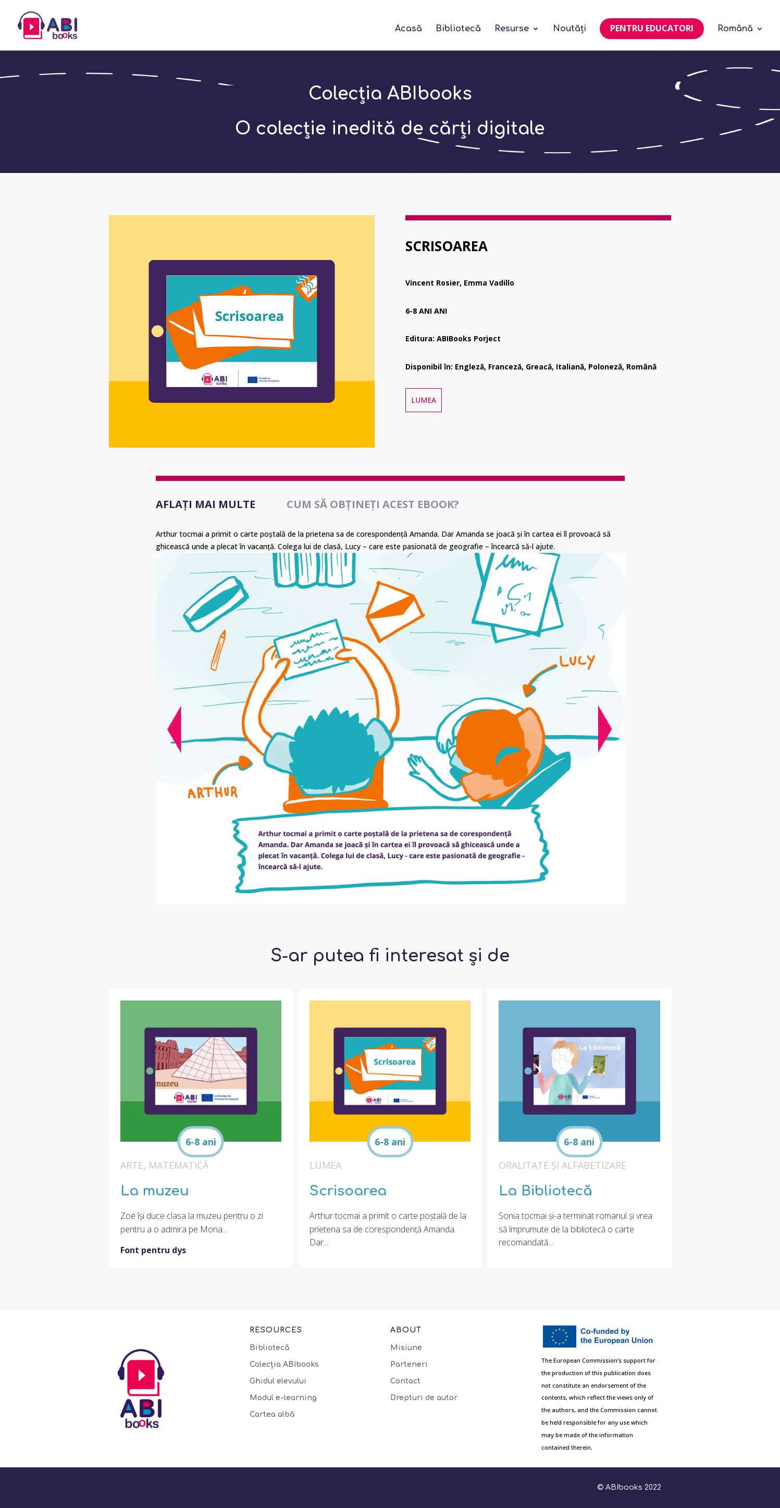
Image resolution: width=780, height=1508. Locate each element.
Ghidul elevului (278, 1381)
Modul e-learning (283, 1398)
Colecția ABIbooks (284, 1364)
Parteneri (409, 1364)
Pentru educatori (652, 28)
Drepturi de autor (423, 1398)
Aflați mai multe (205, 504)
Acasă (408, 29)
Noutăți (569, 29)
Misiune (406, 1348)
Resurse (511, 29)
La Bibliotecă (545, 1190)
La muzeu (154, 1190)
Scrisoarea (348, 1190)
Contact (405, 1381)
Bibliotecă (458, 29)
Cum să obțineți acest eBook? (373, 504)
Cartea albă (272, 1414)
